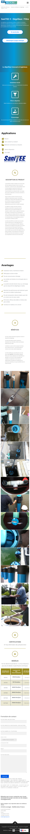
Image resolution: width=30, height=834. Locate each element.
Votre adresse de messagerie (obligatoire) (14, 726)
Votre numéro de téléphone (14, 732)
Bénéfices (15, 330)
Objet (14, 750)
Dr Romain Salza (14, 826)
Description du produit (15, 180)
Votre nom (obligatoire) (14, 720)
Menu (27, 2)
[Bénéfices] (15, 323)
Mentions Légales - (8, 830)
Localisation (4, 742)
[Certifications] (15, 635)
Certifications (15, 642)
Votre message (14, 763)
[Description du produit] (15, 173)
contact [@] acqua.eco (5, 816)
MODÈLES (15, 661)
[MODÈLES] (15, 654)
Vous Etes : (4, 737)
